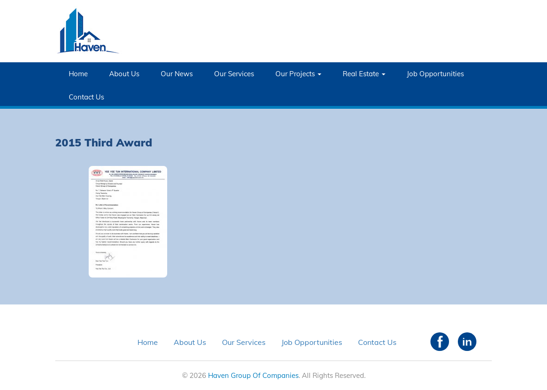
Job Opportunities (435, 73)
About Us (124, 73)
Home (78, 73)
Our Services (234, 73)
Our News (177, 73)
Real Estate (364, 73)
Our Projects (298, 73)
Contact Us (86, 97)
